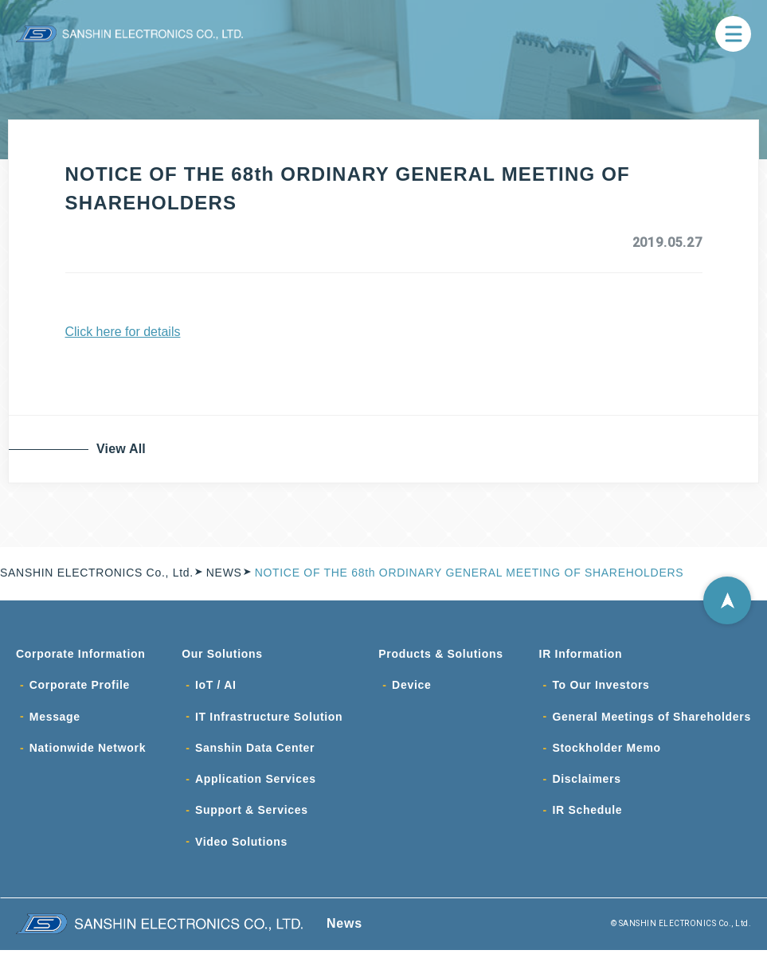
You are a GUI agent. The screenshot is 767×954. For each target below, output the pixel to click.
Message (54, 718)
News (344, 927)
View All (123, 448)
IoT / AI (216, 686)
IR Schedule (587, 813)
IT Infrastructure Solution (268, 718)
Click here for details (123, 331)
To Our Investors (600, 686)
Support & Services (251, 813)
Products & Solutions (440, 654)
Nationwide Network (87, 750)
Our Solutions (222, 654)
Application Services (255, 782)
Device (411, 686)
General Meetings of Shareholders (651, 718)
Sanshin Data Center (255, 750)
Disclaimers (586, 782)
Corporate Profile (79, 686)
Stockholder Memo (606, 750)
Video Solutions (241, 845)
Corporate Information (80, 654)
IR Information (581, 654)
